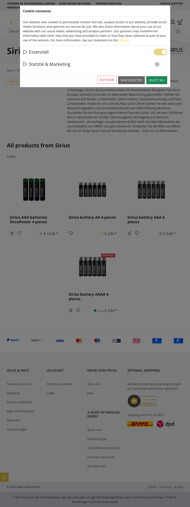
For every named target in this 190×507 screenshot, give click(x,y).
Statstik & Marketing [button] (46, 64)
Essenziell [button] (36, 52)
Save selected (131, 80)
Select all (157, 80)
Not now (107, 80)
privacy (124, 40)
